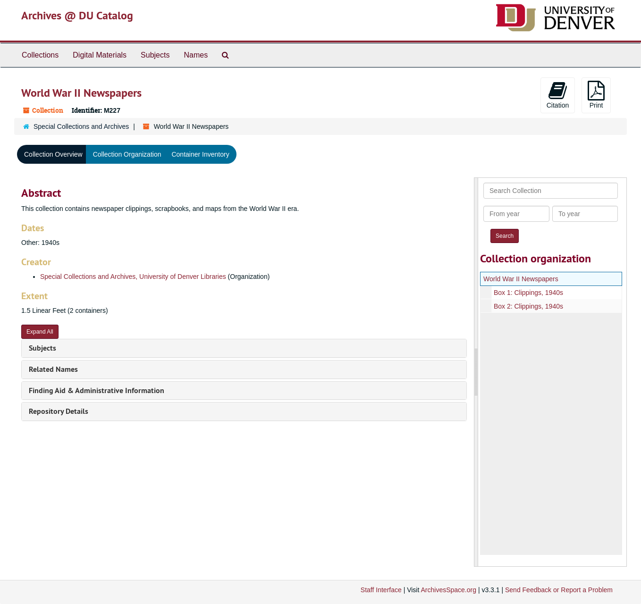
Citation (558, 95)
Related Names (53, 369)
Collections (40, 55)
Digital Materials (100, 55)
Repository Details (58, 411)
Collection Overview (53, 154)
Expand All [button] (39, 331)
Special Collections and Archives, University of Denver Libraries (133, 276)
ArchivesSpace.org (448, 590)
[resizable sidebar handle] (476, 372)
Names (196, 55)
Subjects (155, 55)
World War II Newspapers (520, 279)
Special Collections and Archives (81, 126)
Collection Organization (127, 154)
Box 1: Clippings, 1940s (528, 292)
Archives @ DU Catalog (77, 15)
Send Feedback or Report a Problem (559, 590)
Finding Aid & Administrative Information (96, 390)
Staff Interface (381, 590)
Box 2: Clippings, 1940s (528, 306)
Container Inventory (200, 154)
